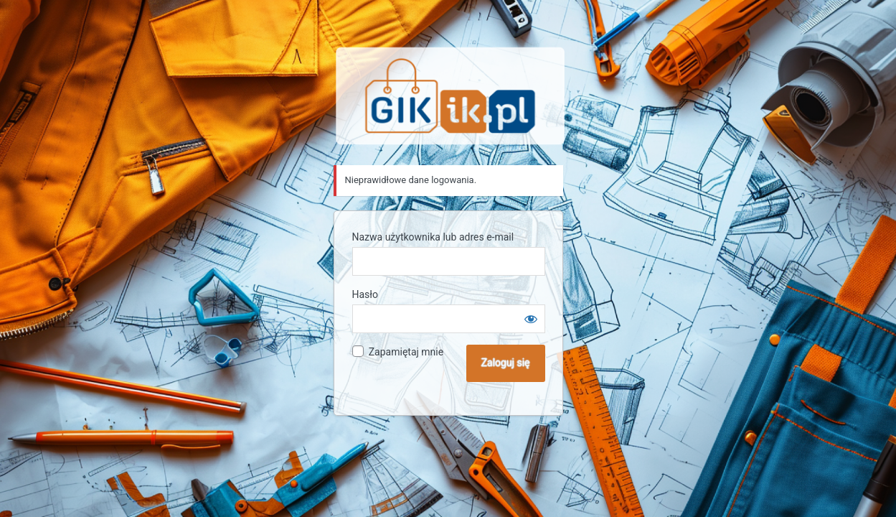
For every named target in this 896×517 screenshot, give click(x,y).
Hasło (365, 294)
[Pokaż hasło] (531, 318)
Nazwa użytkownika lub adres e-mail (433, 237)
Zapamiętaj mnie (406, 352)
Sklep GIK (450, 96)
